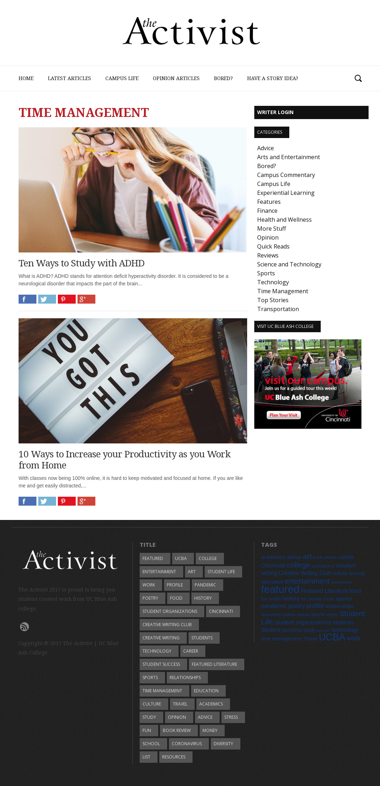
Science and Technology (289, 264)
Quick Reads (273, 246)
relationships (185, 677)
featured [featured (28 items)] (280, 589)
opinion (177, 717)
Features (269, 202)
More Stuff (271, 228)
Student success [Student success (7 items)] (281, 630)
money (210, 730)
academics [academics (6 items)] (273, 557)
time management (162, 691)
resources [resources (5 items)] (271, 614)
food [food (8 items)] (355, 591)
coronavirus (187, 744)
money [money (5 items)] (314, 598)
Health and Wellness (284, 219)
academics (211, 704)
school (151, 744)
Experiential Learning (286, 193)
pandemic (205, 585)
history (203, 598)
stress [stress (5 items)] (332, 614)
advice (205, 717)
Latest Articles (69, 78)
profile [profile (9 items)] (315, 605)
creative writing (161, 638)
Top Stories (273, 300)
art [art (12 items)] (307, 556)
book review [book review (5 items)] (325, 557)
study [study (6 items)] (309, 630)
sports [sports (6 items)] (318, 614)
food (176, 598)
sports (150, 677)
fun (146, 730)
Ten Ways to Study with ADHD (81, 263)
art (192, 572)
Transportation (278, 309)
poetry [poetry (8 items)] (296, 606)
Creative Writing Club (167, 625)
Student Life (221, 572)
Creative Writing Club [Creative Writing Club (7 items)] (305, 573)
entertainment (159, 572)
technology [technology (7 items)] (345, 630)
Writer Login (275, 112)
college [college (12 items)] (298, 565)
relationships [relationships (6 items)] (339, 606)
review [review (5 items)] (288, 614)
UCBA (181, 558)
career (190, 651)
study (149, 717)
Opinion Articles (176, 78)
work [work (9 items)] (353, 638)
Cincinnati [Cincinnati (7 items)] (273, 566)
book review (177, 730)
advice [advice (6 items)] (294, 557)
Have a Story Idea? (272, 78)
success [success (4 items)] (324, 630)
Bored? (223, 78)
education (206, 691)
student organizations (169, 611)
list (146, 757)
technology (156, 651)
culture (151, 704)
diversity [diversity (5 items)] (357, 573)
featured (152, 558)
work (148, 585)
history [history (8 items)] (291, 598)
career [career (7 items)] (346, 557)
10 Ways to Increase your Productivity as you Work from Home (124, 460)
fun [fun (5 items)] (264, 598)
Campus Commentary (286, 175)
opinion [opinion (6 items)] (344, 598)
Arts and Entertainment (288, 157)
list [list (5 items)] (303, 598)
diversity (223, 744)
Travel (180, 704)
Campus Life (122, 78)
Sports (266, 273)
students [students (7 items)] (343, 622)
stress (231, 717)
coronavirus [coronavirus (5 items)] (323, 566)
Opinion (268, 237)
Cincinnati (221, 611)
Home (26, 78)
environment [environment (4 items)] (341, 582)
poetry (150, 598)
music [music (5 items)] (329, 598)
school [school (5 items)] (303, 614)
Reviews (268, 255)
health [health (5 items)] (275, 598)
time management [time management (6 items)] (281, 639)
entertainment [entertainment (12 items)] (307, 581)
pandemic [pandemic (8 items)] (274, 606)
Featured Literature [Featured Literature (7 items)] (324, 591)
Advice (265, 148)
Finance (267, 211)
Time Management (282, 291)
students (201, 638)
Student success (161, 664)
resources (173, 757)
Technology (273, 282)
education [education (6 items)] (272, 582)
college (208, 558)
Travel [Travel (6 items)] (310, 639)
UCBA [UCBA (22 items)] (332, 637)
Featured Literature (214, 664)
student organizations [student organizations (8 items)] (302, 622)
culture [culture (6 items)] (340, 573)
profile (175, 585)
